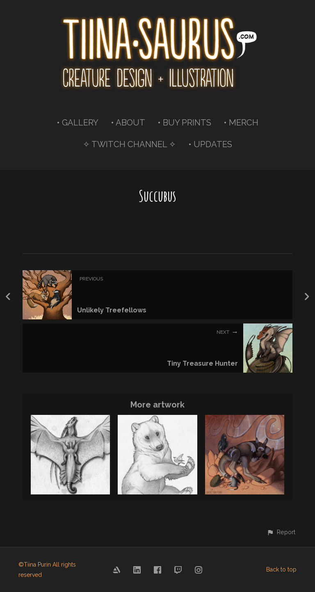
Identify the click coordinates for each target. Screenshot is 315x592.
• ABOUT (128, 123)
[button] (281, 532)
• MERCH (241, 123)
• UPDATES (210, 144)
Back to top (281, 569)
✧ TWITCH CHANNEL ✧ (129, 144)
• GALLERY (77, 123)
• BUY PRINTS (184, 123)
